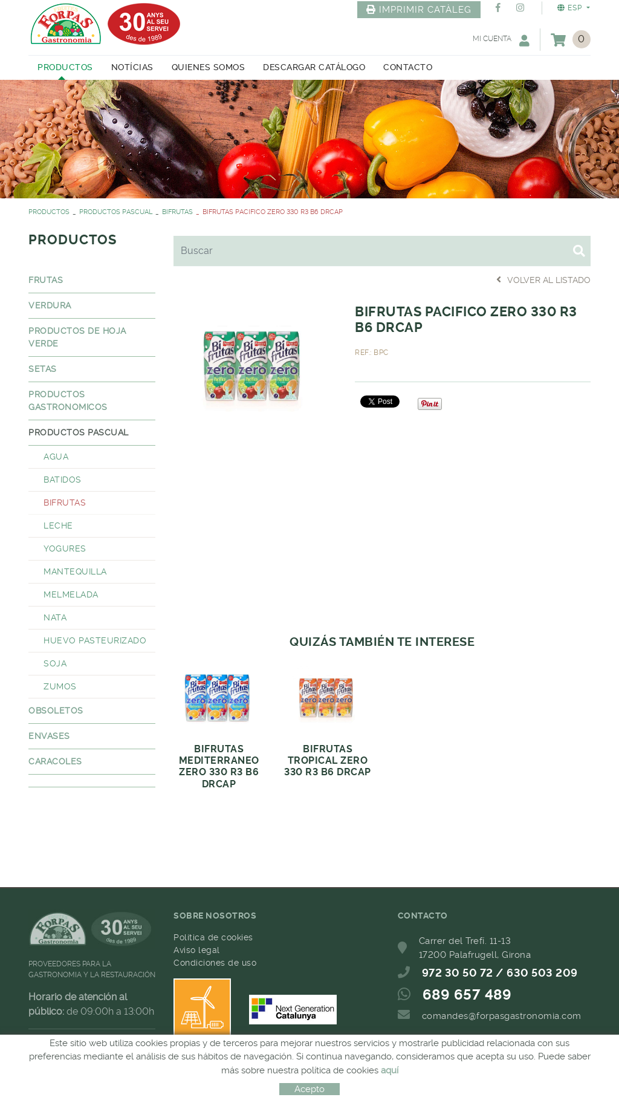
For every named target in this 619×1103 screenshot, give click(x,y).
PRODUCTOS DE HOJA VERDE (77, 337)
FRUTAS (45, 280)
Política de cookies (213, 937)
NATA (55, 617)
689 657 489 (467, 994)
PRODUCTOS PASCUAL (115, 212)
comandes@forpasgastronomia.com (502, 1015)
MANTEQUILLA (75, 571)
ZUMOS (60, 686)
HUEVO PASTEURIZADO (95, 640)
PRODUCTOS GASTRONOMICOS (68, 400)
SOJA (55, 663)
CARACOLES (55, 761)
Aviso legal (196, 950)
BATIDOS (63, 479)
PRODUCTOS (49, 212)
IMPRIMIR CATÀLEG (419, 9)
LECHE (58, 525)
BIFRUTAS (177, 212)
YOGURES (65, 548)
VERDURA (49, 305)
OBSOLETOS (55, 710)
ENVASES (49, 736)
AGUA (56, 456)
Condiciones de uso (214, 963)
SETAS (42, 369)
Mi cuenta (501, 40)
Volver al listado (543, 280)
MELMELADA (71, 594)
